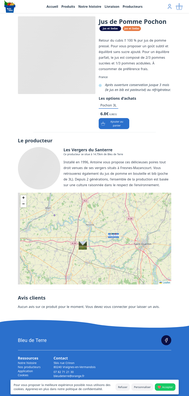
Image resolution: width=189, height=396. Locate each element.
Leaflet (164, 282)
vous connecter (115, 306)
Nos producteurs (29, 367)
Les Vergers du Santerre (88, 150)
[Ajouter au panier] (114, 123)
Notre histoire (27, 363)
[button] (109, 234)
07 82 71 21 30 (64, 372)
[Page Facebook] (166, 340)
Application (25, 371)
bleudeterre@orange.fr (69, 376)
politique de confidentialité (84, 389)
